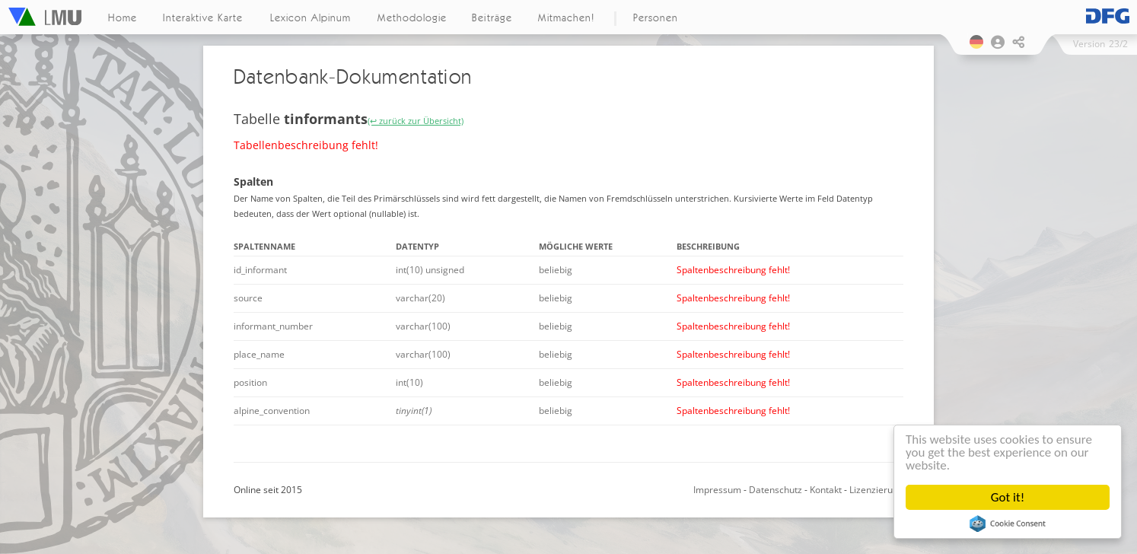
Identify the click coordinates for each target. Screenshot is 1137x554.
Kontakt (826, 489)
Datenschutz (775, 489)
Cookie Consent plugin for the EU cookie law (1008, 523)
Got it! (1007, 497)
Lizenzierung (876, 489)
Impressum (717, 489)
